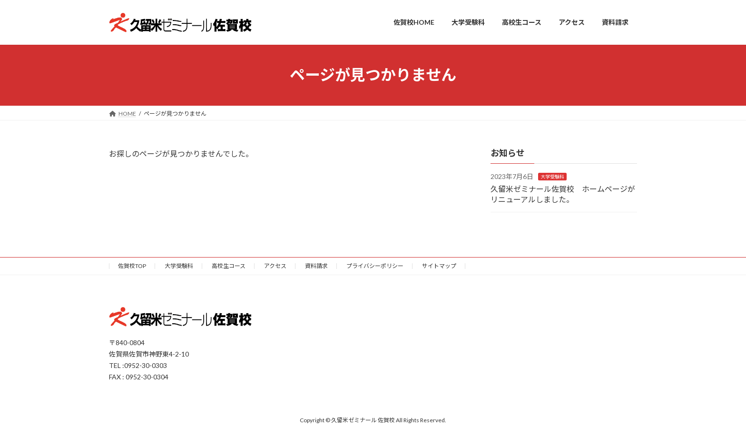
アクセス (275, 265)
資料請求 (316, 265)
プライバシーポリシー (374, 265)
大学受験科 (552, 176)
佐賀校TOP (132, 265)
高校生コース (228, 265)
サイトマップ (439, 265)
